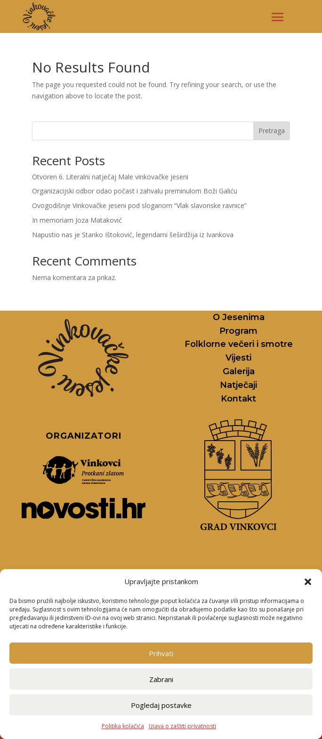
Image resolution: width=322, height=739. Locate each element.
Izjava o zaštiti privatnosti (182, 726)
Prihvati (161, 653)
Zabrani (161, 679)
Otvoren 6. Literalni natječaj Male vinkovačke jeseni (110, 176)
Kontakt (238, 399)
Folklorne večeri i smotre (239, 344)
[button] (308, 581)
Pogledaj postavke (161, 705)
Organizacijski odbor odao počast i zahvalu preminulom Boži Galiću (134, 190)
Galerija (239, 371)
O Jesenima (239, 317)
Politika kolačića (123, 726)
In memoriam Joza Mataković (77, 220)
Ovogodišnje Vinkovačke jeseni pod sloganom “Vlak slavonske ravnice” (139, 205)
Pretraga (271, 130)
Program (238, 331)
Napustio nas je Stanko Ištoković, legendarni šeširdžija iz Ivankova (132, 234)
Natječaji (238, 385)
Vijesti (238, 358)
